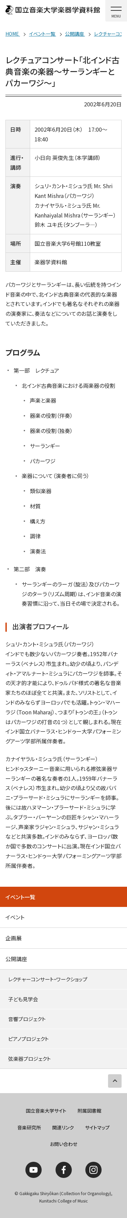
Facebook (64, 1170)
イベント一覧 (20, 897)
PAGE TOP (115, 1081)
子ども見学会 (23, 999)
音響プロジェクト (27, 1018)
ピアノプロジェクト (28, 1038)
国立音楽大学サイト (46, 1110)
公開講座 (16, 959)
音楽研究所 (29, 1127)
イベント (14, 917)
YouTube (33, 1170)
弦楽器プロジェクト (29, 1058)
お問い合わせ (63, 1144)
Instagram (93, 1170)
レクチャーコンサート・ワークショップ (47, 979)
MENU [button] (116, 16)
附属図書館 (89, 1110)
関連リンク (63, 1127)
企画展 (13, 938)
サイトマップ (97, 1127)
